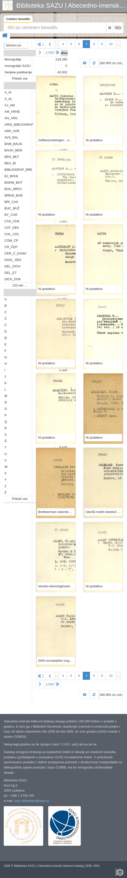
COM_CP (11, 240)
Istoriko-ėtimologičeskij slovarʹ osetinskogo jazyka (55, 586)
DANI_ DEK (12, 260)
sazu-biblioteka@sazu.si (31, 801)
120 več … (19, 285)
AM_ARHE (12, 111)
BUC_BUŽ (12, 208)
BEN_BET (11, 157)
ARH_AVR (11, 131)
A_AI (7, 92)
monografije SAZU (17, 66)
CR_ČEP (11, 247)
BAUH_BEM (13, 150)
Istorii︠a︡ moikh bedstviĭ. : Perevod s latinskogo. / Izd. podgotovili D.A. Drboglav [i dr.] (103, 512)
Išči (118, 27)
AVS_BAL (11, 137)
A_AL (8, 99)
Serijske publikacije (18, 72)
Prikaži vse (20, 78)
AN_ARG (11, 118)
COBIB (65, 744)
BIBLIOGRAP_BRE (18, 169)
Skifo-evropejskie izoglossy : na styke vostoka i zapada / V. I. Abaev (55, 660)
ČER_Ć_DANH (15, 253)
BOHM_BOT (13, 182)
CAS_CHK (12, 221)
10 (110, 44)
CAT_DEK (11, 227)
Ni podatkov (94, 140)
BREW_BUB (13, 195)
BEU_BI (10, 163)
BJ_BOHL (11, 176)
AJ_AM (9, 105)
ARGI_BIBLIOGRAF (18, 124)
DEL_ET (10, 273)
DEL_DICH (12, 266)
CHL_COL (11, 234)
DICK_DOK (12, 279)
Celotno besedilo (18, 19)
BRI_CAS (11, 202)
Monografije (12, 59)
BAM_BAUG (13, 144)
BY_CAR (10, 215)
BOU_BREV (13, 189)
